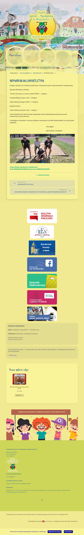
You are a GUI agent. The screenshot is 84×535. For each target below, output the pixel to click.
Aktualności (37, 73)
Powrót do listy (42, 175)
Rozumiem (68, 531)
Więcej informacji (54, 531)
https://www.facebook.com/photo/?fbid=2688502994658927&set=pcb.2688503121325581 (30, 168)
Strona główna (25, 73)
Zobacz (19, 395)
